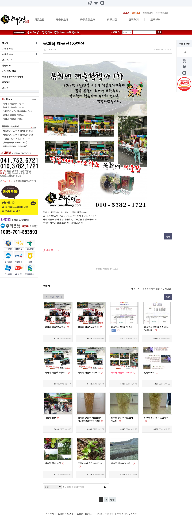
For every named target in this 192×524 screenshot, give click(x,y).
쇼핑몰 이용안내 (65, 513)
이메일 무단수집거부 (127, 513)
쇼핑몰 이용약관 (85, 513)
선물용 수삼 (7, 54)
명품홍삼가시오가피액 (12, 76)
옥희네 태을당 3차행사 (13, 114)
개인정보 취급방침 (104, 513)
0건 (44, 49)
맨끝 (112, 499)
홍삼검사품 (7, 59)
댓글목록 (48, 250)
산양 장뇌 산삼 (9, 70)
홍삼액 (5, 43)
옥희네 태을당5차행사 (13, 103)
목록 (168, 236)
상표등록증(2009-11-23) (15, 142)
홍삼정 (5, 87)
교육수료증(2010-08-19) (15, 146)
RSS (168, 297)
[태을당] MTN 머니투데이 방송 (17, 111)
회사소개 (49, 513)
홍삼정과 (6, 65)
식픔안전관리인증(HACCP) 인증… (19, 130)
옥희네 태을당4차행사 (13, 107)
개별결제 (6, 82)
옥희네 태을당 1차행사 (13, 118)
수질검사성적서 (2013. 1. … (16, 138)
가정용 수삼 (7, 48)
